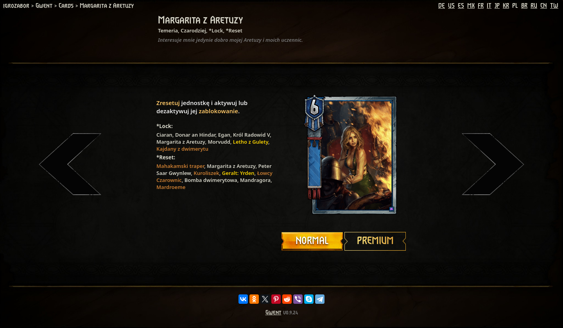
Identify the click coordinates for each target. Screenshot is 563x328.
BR (524, 6)
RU (534, 6)
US (451, 6)
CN (543, 6)
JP (497, 6)
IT (489, 6)
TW (554, 6)
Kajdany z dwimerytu (182, 148)
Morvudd (219, 141)
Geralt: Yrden (238, 172)
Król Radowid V (251, 134)
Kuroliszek (206, 172)
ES (461, 6)
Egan (224, 134)
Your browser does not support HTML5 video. (344, 155)
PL (515, 6)
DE (441, 6)
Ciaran (164, 134)
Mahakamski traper (180, 165)
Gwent (273, 312)
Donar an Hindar (195, 134)
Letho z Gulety (250, 141)
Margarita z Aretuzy (180, 141)
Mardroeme (170, 187)
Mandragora (255, 180)
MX (471, 6)
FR (481, 6)
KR (506, 6)
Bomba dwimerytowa (211, 180)
